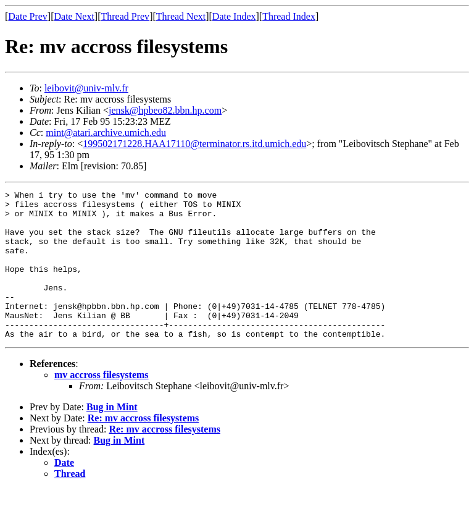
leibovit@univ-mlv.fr (86, 88)
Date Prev (28, 16)
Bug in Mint (112, 436)
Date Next (74, 16)
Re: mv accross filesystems (143, 447)
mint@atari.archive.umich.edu (106, 132)
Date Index (234, 16)
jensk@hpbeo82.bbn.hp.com (165, 110)
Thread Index (288, 16)
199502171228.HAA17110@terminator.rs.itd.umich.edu (194, 143)
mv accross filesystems (101, 404)
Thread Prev (125, 16)
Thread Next (181, 16)
